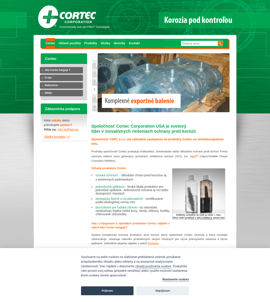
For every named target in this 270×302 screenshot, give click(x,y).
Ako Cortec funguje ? (57, 70)
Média (48, 92)
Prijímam (107, 290)
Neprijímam (162, 290)
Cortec (50, 43)
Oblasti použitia (70, 43)
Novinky (119, 43)
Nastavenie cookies (175, 279)
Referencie (51, 85)
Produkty (90, 43)
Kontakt (134, 43)
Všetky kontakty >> (57, 136)
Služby (105, 43)
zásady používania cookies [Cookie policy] (153, 266)
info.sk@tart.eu (68, 129)
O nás (48, 77)
